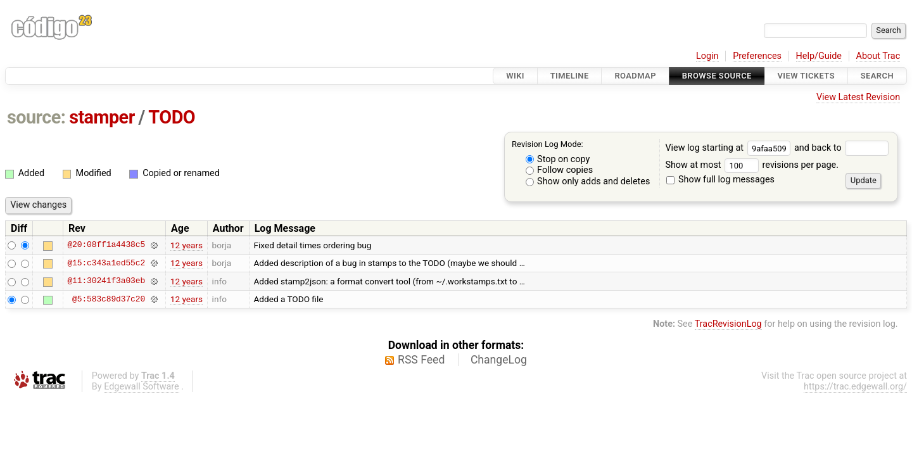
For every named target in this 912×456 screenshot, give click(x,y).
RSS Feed (421, 359)
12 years (186, 245)
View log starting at (729, 147)
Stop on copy (558, 159)
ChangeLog (499, 359)
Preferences (757, 56)
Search (877, 75)
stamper (102, 117)
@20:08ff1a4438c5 (106, 245)
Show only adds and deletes (588, 181)
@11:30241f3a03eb (106, 281)
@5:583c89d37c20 (108, 299)
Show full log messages (720, 179)
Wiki (515, 75)
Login (707, 56)
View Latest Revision (858, 97)
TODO (171, 117)
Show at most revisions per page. (752, 165)
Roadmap (635, 75)
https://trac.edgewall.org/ (855, 386)
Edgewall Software (141, 386)
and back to (841, 147)
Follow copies (559, 170)
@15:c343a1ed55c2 (106, 263)
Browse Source (717, 75)
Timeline (569, 75)
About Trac (878, 56)
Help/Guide (819, 56)
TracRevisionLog (728, 324)
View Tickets (806, 75)
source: (36, 117)
